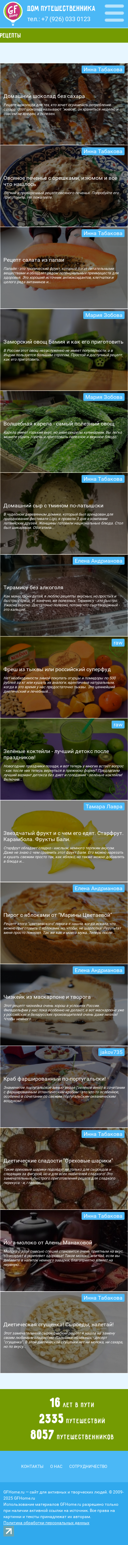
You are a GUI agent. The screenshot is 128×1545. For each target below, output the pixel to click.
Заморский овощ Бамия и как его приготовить (63, 341)
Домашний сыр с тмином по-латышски (53, 505)
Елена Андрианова (99, 561)
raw (118, 642)
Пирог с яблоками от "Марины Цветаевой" (57, 915)
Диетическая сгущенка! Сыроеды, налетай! (58, 1324)
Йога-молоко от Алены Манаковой (47, 1242)
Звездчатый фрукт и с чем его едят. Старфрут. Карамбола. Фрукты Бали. (63, 836)
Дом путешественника (61, 8)
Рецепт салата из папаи (33, 260)
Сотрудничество (88, 1466)
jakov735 (111, 1052)
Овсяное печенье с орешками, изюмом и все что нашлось (60, 181)
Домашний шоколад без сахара (44, 96)
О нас (56, 1466)
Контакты (32, 1466)
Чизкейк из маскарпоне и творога (47, 997)
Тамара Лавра (104, 806)
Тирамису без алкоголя (33, 587)
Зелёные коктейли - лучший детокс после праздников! (56, 754)
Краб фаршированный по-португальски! (54, 1078)
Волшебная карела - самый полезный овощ (58, 423)
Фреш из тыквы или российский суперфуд (57, 669)
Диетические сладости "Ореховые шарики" (58, 1160)
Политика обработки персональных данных (46, 1522)
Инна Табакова (103, 69)
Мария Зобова (104, 315)
